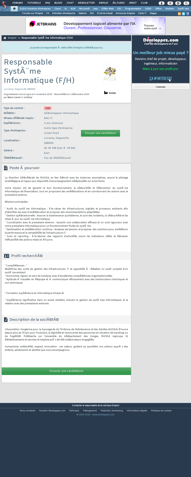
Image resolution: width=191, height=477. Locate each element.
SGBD (148, 8)
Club (144, 3)
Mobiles (169, 8)
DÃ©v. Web (107, 8)
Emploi (103, 3)
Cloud (57, 8)
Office (158, 8)
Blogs (58, 3)
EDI (119, 8)
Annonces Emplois (125, 13)
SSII (92, 13)
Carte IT (142, 13)
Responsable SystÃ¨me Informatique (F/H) (47, 38)
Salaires (82, 13)
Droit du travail (105, 13)
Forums (17, 3)
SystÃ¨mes (183, 8)
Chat (70, 3)
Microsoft (84, 8)
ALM (73, 8)
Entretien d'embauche (63, 13)
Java (95, 8)
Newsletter (86, 3)
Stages (153, 13)
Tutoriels (34, 3)
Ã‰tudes (118, 3)
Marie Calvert (14, 97)
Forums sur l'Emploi (32, 13)
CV (47, 13)
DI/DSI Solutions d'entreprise (35, 8)
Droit (133, 3)
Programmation (133, 8)
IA (65, 8)
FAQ (47, 3)
